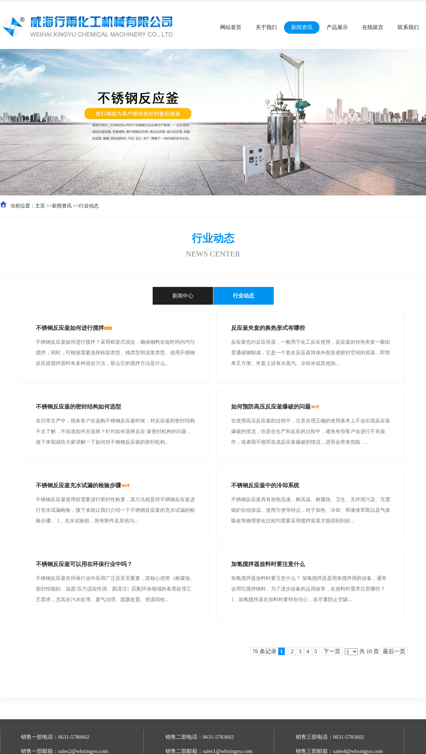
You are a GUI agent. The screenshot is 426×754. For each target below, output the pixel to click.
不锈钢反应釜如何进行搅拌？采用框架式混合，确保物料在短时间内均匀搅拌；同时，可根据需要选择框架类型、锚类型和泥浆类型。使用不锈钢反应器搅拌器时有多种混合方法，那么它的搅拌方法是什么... (115, 352)
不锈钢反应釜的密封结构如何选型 (78, 407)
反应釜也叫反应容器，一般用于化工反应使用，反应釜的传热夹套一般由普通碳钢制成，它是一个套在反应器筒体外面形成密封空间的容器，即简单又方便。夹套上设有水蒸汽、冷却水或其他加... (310, 352)
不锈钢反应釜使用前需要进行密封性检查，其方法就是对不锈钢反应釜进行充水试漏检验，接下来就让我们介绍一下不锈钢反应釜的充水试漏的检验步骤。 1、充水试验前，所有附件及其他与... (115, 510)
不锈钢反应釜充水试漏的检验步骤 (78, 485)
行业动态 (89, 206)
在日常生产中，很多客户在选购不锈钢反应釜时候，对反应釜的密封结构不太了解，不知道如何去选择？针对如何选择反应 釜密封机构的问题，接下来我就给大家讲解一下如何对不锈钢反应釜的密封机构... (115, 431)
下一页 (331, 651)
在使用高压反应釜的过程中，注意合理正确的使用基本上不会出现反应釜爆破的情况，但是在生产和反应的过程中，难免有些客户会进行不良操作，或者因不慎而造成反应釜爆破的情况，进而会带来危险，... (310, 431)
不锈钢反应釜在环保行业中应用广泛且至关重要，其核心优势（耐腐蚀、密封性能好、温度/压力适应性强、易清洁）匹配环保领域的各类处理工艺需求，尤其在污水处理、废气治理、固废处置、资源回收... (115, 589)
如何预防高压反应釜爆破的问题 (271, 407)
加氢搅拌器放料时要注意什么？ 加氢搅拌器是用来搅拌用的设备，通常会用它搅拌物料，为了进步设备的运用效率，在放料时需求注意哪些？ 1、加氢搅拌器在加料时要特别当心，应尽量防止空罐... (309, 589)
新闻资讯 (62, 206)
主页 (40, 206)
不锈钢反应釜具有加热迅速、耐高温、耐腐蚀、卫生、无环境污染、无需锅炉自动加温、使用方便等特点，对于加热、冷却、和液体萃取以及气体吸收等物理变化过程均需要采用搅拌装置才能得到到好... (310, 510)
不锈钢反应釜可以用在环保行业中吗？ (84, 564)
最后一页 (394, 651)
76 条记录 (268, 651)
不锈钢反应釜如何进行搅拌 (70, 328)
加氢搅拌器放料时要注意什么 (268, 564)
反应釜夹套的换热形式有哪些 (268, 328)
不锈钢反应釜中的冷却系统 (265, 485)
